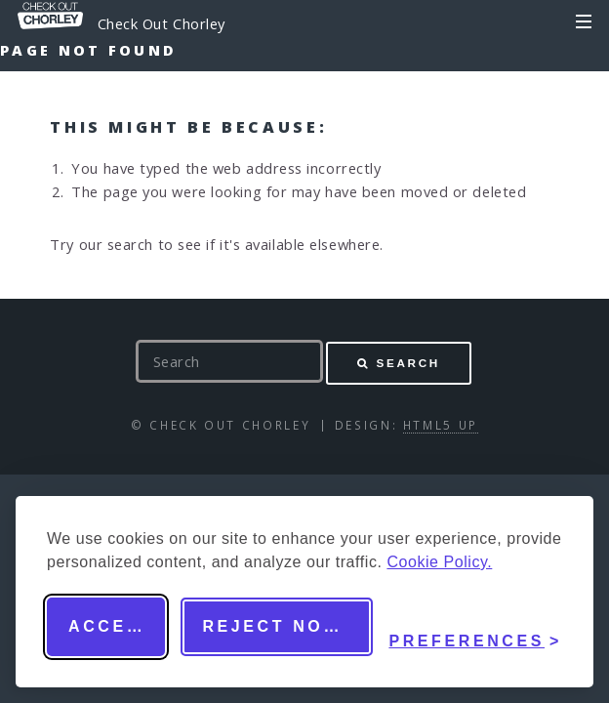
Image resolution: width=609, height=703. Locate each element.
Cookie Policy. (439, 562)
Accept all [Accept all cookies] (116, 626)
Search (408, 362)
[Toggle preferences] (475, 627)
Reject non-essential (287, 626)
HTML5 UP (440, 425)
